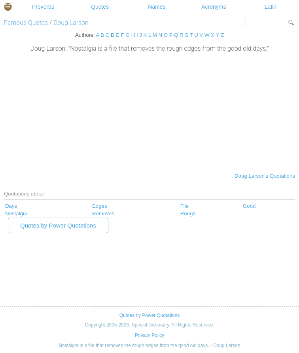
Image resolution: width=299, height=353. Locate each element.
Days (11, 206)
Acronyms (213, 7)
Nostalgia (16, 213)
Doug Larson (71, 23)
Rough (188, 213)
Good (249, 206)
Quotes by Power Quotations (58, 225)
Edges (99, 206)
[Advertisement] (149, 111)
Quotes (100, 7)
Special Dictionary (8, 7)
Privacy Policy (149, 335)
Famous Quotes (26, 23)
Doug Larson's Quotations (265, 176)
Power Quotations (161, 315)
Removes (103, 213)
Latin (270, 7)
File (184, 206)
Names (156, 7)
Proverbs (43, 7)
